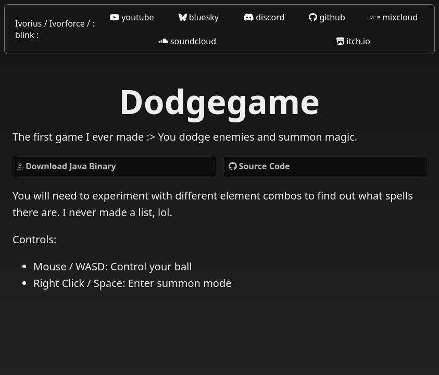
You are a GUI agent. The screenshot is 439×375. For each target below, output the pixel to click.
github (327, 17)
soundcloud (187, 41)
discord (263, 17)
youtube (132, 17)
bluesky (199, 17)
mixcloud (394, 17)
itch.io (353, 41)
